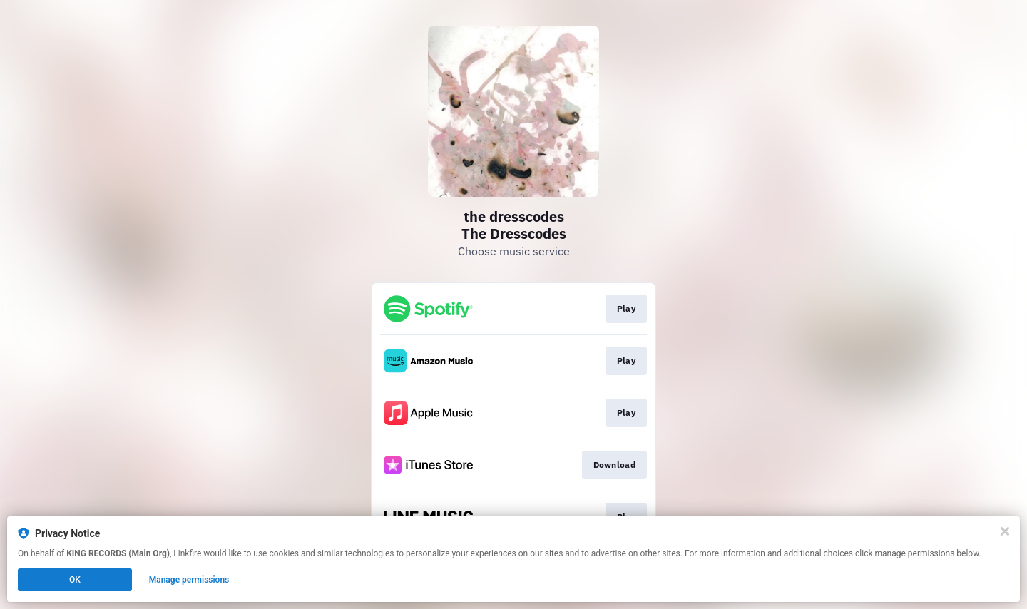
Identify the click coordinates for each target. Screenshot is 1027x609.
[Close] (1004, 531)
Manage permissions (189, 580)
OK (75, 580)
